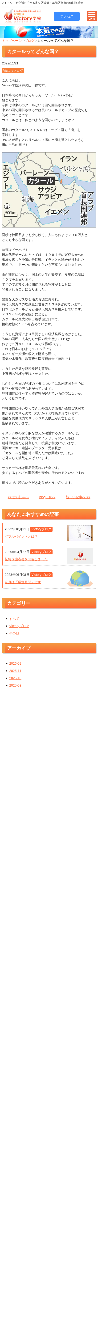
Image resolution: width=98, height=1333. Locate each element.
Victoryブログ (19, 627)
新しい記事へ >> (78, 498)
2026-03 (15, 664)
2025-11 (15, 672)
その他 (14, 634)
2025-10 (15, 679)
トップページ (12, 42)
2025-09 (15, 686)
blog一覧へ (47, 498)
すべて (14, 620)
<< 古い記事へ (18, 498)
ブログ (29, 42)
